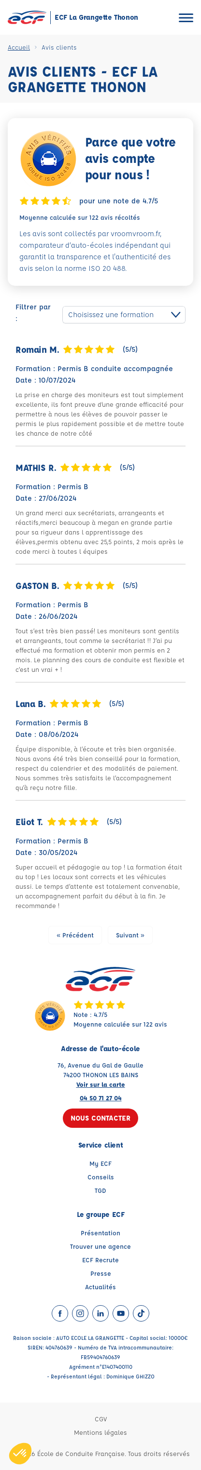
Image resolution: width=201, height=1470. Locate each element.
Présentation (100, 1233)
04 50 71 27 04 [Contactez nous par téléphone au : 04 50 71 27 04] (101, 1098)
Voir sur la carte (100, 1084)
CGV (101, 1419)
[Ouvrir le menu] (186, 17)
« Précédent (75, 935)
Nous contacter (100, 1118)
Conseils (100, 1177)
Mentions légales (100, 1432)
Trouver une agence (100, 1246)
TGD (100, 1190)
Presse (100, 1273)
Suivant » (130, 935)
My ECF (100, 1163)
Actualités (100, 1287)
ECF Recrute (100, 1260)
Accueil (19, 47)
